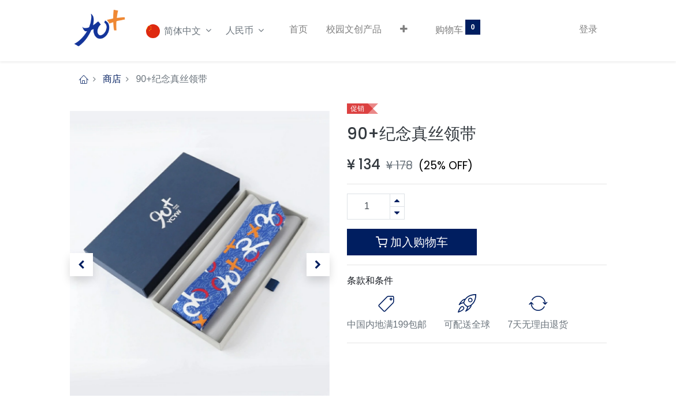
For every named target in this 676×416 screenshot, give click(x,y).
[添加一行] (397, 200)
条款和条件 (370, 280)
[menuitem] (298, 29)
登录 (588, 29)
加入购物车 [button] (412, 242)
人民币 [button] (241, 30)
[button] (404, 29)
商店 (112, 79)
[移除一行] (397, 213)
